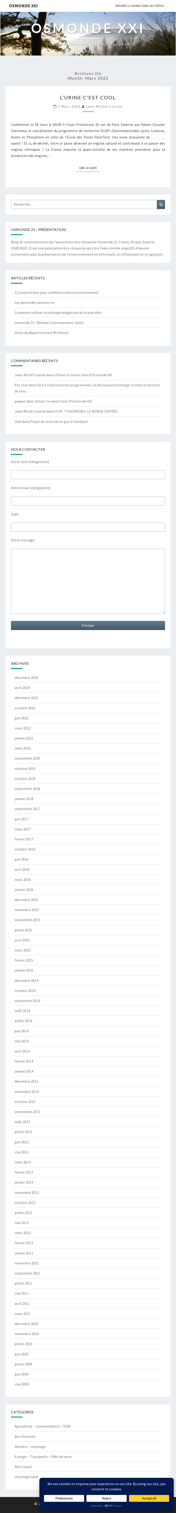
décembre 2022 (26, 697)
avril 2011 (22, 1303)
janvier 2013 (24, 1182)
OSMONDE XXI (23, 5)
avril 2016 (22, 869)
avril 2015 (22, 940)
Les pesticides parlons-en (35, 302)
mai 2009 (22, 1384)
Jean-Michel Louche (104, 106)
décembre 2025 (26, 677)
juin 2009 (21, 1374)
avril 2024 (22, 687)
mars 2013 (23, 1162)
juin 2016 (21, 859)
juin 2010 (21, 1354)
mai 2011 (22, 1293)
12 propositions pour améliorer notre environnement (57, 292)
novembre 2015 (27, 909)
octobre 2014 (25, 990)
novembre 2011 (27, 1263)
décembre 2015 (26, 899)
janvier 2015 (24, 970)
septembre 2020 (27, 758)
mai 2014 (22, 1041)
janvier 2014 (24, 1071)
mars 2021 (23, 748)
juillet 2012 (23, 1212)
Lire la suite (89, 167)
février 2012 (24, 1242)
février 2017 (24, 839)
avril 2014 (22, 1051)
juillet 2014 (23, 1020)
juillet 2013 (23, 1131)
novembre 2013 (27, 1091)
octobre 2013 (25, 1101)
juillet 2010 (23, 1343)
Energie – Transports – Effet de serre (43, 1456)
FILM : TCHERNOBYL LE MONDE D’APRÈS (86, 411)
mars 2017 (23, 829)
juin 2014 (21, 1031)
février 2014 (24, 1061)
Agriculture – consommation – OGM (43, 1426)
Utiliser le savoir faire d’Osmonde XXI (83, 375)
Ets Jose (21, 385)
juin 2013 (21, 1142)
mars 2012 (23, 1232)
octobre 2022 (25, 708)
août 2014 (22, 1010)
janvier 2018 (24, 798)
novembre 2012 (27, 1192)
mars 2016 (23, 879)
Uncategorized (26, 1476)
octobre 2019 (25, 768)
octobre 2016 (25, 849)
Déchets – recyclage (30, 1446)
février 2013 (24, 1172)
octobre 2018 (25, 778)
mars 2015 (23, 950)
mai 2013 (22, 1152)
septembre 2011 (27, 1273)
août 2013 (22, 1121)
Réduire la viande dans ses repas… (141, 6)
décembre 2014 (26, 980)
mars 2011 (23, 1313)
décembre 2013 (26, 1081)
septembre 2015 (27, 919)
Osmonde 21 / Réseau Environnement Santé (49, 322)
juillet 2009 (23, 1364)
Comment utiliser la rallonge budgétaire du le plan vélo (58, 312)
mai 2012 (22, 1222)
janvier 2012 (24, 1253)
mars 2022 (23, 728)
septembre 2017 (27, 808)
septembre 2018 (27, 788)
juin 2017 (21, 819)
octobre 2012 (25, 1202)
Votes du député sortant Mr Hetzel (42, 332)
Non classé (23, 1466)
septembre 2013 (27, 1111)
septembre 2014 (27, 1000)
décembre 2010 (26, 1323)
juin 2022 (21, 718)
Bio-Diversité (25, 1436)
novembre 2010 (27, 1333)
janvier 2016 (24, 889)
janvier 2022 (24, 738)
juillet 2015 (23, 930)
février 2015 (24, 960)
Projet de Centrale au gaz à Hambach (59, 421)
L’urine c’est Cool (88, 97)
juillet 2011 (23, 1283)
